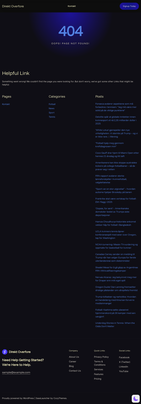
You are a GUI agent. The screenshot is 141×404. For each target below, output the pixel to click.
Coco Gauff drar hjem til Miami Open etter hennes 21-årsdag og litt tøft (117, 154)
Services (98, 369)
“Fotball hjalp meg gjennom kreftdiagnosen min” (109, 145)
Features (98, 374)
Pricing (97, 378)
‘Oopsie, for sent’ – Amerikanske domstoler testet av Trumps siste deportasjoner (112, 211)
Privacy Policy (101, 357)
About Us (74, 357)
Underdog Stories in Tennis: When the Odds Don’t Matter (115, 325)
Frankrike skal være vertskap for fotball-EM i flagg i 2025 (115, 200)
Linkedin (123, 366)
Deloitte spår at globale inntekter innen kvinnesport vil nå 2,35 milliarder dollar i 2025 (115, 120)
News (51, 108)
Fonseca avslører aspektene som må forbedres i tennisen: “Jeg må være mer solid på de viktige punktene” (116, 107)
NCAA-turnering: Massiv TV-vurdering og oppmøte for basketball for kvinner (116, 246)
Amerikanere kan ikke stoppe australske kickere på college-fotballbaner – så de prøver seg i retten (116, 166)
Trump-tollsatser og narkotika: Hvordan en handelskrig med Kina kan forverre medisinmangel (115, 300)
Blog (71, 366)
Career (72, 361)
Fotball (52, 104)
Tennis (52, 116)
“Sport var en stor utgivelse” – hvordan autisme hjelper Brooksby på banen (115, 190)
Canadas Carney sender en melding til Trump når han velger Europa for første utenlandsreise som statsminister (115, 257)
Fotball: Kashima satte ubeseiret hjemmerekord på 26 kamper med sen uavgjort (115, 313)
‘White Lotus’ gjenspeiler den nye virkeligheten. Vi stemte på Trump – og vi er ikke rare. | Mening (116, 133)
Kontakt (72, 6)
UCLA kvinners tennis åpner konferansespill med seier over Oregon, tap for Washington (115, 234)
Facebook (124, 357)
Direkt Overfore (13, 6)
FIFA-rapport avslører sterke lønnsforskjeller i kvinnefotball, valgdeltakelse (111, 179)
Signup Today (129, 6)
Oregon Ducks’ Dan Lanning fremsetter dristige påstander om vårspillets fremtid (116, 288)
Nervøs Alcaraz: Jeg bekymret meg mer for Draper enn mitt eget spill (116, 279)
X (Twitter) (124, 362)
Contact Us (75, 370)
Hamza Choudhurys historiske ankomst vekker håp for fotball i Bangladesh (115, 223)
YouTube (123, 371)
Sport (51, 112)
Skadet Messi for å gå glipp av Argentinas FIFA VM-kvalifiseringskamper (116, 269)
